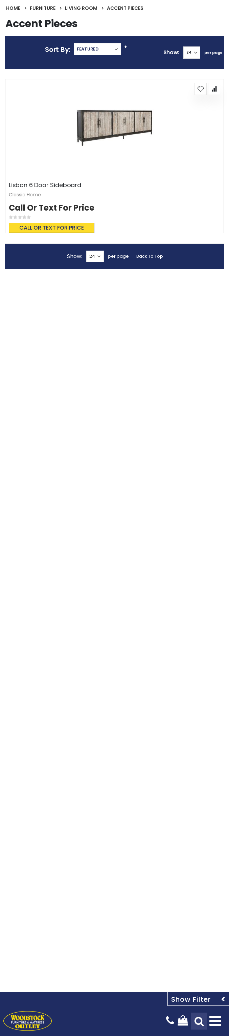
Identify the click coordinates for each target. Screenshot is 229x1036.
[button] (200, 89)
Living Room (81, 8)
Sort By (57, 49)
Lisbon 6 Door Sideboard (45, 185)
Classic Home (25, 194)
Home (13, 8)
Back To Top (149, 256)
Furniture (42, 8)
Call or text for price (51, 228)
